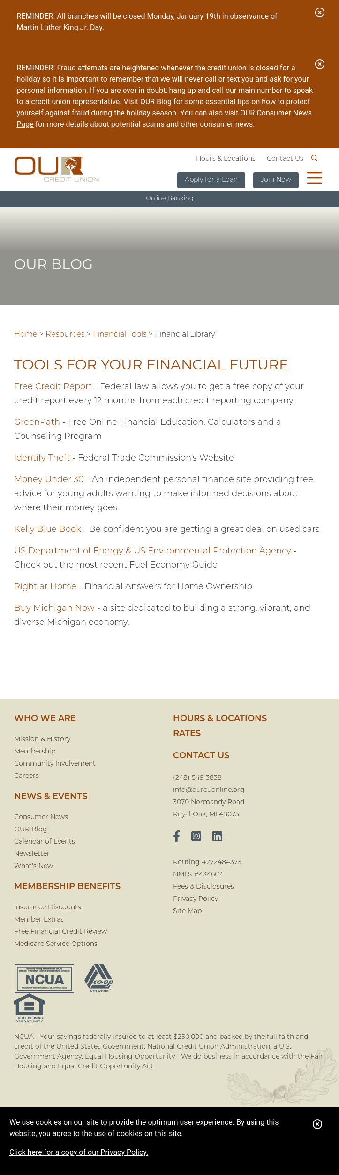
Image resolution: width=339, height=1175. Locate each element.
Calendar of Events (44, 841)
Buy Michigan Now (54, 608)
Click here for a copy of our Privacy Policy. (78, 1152)
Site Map (187, 911)
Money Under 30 (49, 480)
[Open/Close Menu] (314, 179)
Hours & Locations (226, 158)
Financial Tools (120, 334)
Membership (34, 751)
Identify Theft (42, 458)
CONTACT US (201, 756)
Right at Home (45, 587)
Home (26, 334)
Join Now (276, 180)
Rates (187, 734)
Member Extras (39, 919)
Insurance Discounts (47, 907)
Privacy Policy (195, 899)
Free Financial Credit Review (60, 932)
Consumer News (41, 817)
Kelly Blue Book (47, 529)
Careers (26, 776)
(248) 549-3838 (197, 778)
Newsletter (32, 854)
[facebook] (176, 837)
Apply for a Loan (211, 180)
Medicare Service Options (56, 944)
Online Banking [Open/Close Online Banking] (170, 198)
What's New (33, 866)
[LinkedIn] (217, 837)
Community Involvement (55, 764)
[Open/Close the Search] (314, 158)
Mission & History (42, 739)
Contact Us (285, 158)
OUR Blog (156, 101)
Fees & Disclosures (203, 887)
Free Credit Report (53, 387)
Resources (65, 334)
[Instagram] (196, 837)
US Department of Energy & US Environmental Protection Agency (152, 551)
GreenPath (37, 422)
